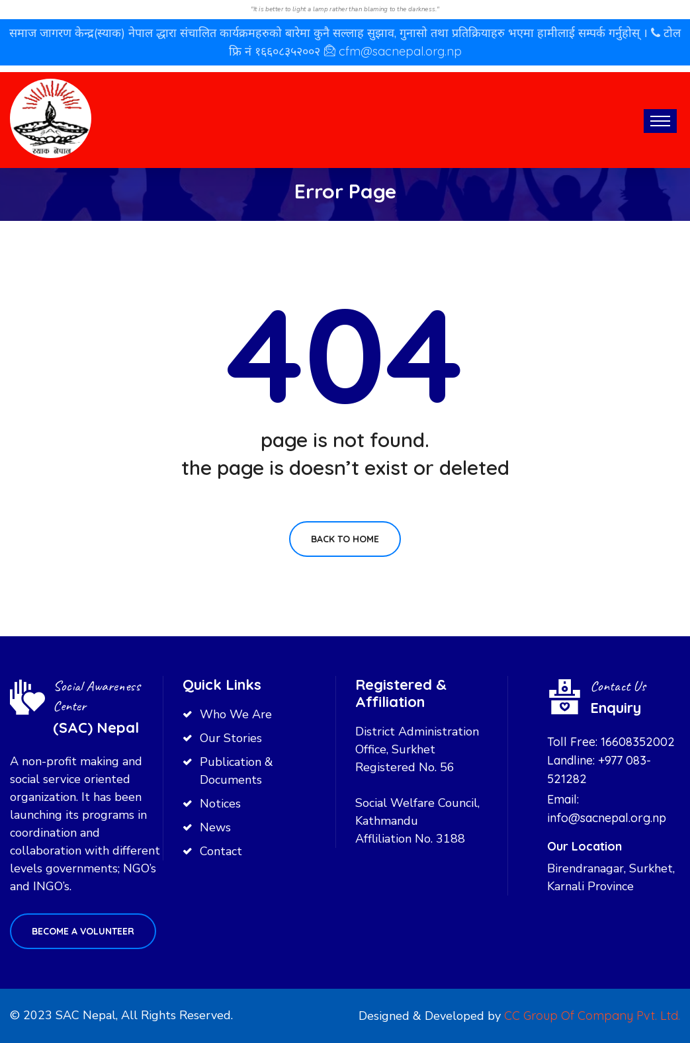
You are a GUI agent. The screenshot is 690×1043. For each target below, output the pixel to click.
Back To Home (345, 539)
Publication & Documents (236, 771)
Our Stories (231, 738)
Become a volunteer (83, 931)
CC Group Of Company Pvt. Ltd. (592, 1015)
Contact (221, 851)
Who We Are (236, 714)
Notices (220, 804)
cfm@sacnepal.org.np (400, 51)
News (215, 827)
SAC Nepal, (87, 1015)
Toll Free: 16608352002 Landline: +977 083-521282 (611, 760)
